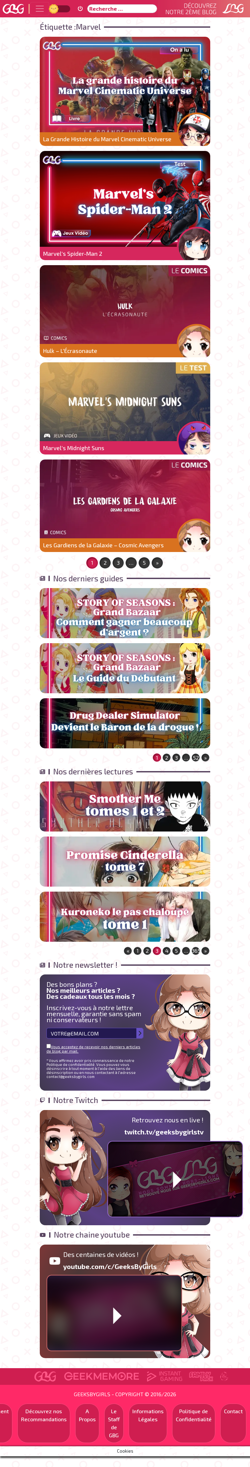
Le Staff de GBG (114, 1423)
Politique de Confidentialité (194, 1415)
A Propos (87, 1415)
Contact (233, 1411)
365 (196, 950)
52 (196, 757)
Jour (54, 8)
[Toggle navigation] (39, 8)
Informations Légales (147, 1415)
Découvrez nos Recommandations (44, 1415)
